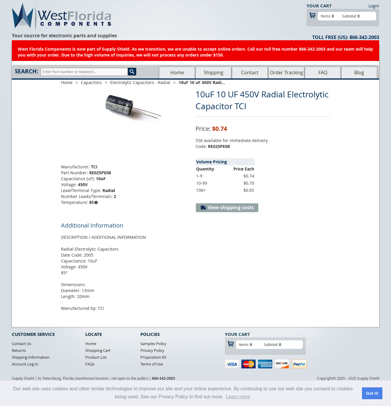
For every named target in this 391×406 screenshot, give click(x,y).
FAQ (322, 72)
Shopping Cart (97, 350)
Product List (96, 357)
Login (373, 6)
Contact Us (21, 343)
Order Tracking (286, 72)
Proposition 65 (153, 357)
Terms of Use (151, 364)
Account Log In (25, 364)
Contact (250, 72)
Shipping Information (30, 357)
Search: (26, 71)
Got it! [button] (372, 393)
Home (177, 72)
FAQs (89, 364)
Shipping (213, 72)
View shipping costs (227, 207)
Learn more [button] (238, 396)
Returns (19, 350)
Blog (359, 72)
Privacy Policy (152, 350)
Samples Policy (153, 343)
